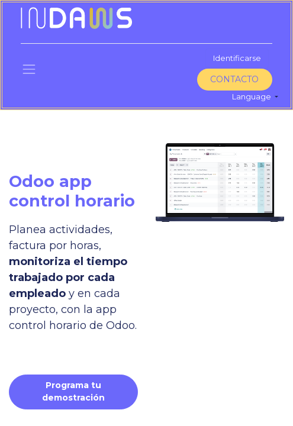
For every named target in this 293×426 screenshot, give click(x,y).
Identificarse (237, 58)
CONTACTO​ (234, 79)
